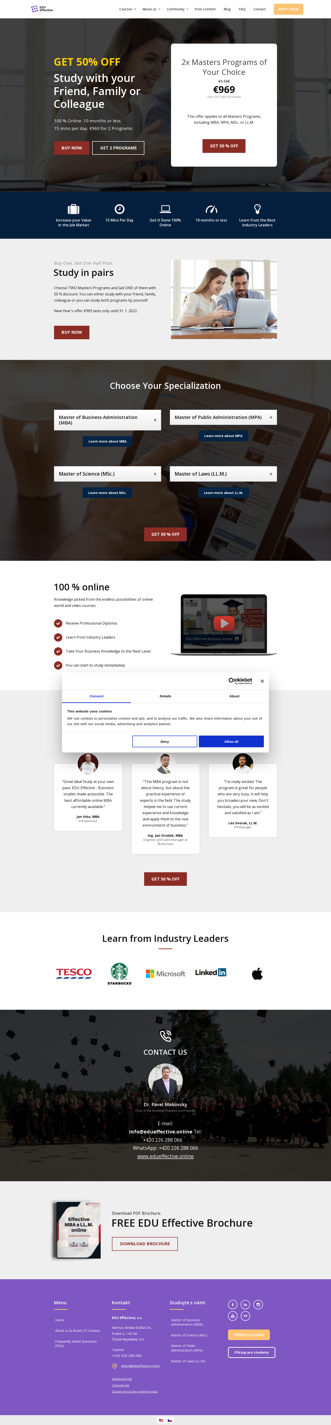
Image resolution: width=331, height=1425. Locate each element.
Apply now (288, 9)
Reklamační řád (122, 1379)
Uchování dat (120, 1385)
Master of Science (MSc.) (189, 1335)
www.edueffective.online (165, 1156)
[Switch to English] (161, 1420)
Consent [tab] (97, 696)
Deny (164, 741)
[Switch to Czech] (170, 1420)
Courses (125, 9)
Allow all (231, 741)
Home (59, 1320)
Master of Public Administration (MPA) (187, 1348)
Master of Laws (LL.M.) (188, 1361)
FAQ (242, 9)
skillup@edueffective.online (140, 1366)
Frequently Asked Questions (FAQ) (76, 1343)
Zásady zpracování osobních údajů (135, 1392)
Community (176, 9)
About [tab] (234, 696)
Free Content (205, 9)
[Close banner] (262, 681)
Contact (260, 9)
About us (150, 9)
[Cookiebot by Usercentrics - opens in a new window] (232, 681)
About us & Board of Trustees (77, 1330)
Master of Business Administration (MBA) (187, 1322)
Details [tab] (165, 696)
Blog (227, 9)
